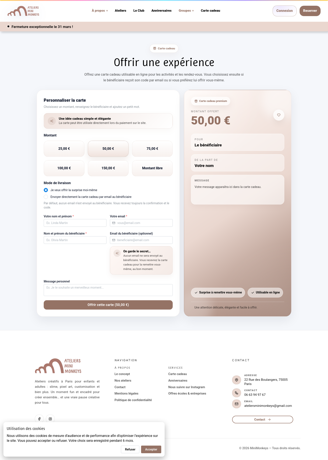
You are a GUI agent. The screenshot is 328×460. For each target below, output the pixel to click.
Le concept (122, 374)
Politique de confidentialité (133, 400)
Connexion (284, 11)
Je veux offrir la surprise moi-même (73, 190)
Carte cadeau (210, 11)
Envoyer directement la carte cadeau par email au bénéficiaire (91, 197)
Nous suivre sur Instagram (186, 387)
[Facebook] (39, 418)
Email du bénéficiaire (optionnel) (131, 233)
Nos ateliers (123, 380)
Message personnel (57, 281)
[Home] (23, 10)
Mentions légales (127, 393)
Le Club (138, 11)
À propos (100, 11)
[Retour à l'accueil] (58, 367)
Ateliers (120, 11)
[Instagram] (50, 418)
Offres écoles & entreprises (187, 393)
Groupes (186, 11)
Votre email (118, 216)
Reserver (310, 11)
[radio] (64, 149)
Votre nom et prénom (59, 216)
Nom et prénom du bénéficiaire (65, 233)
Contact (120, 387)
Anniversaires (161, 11)
